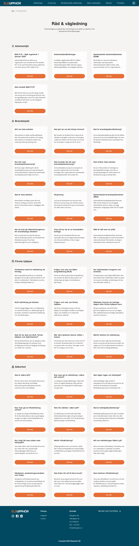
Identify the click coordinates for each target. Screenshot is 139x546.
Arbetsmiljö (22, 46)
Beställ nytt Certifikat (109, 511)
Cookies (43, 519)
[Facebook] (17, 516)
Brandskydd (22, 121)
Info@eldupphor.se (76, 528)
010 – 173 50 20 (74, 525)
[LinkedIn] (21, 516)
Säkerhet (20, 366)
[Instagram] (13, 516)
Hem (13, 11)
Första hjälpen (23, 261)
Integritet (44, 516)
